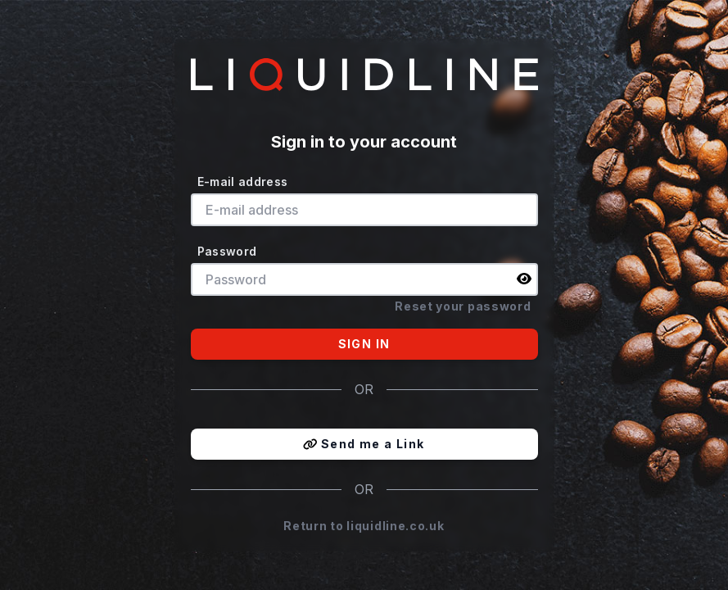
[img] (524, 278)
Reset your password (463, 306)
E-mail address (242, 181)
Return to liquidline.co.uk (363, 526)
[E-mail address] (364, 209)
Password (227, 251)
